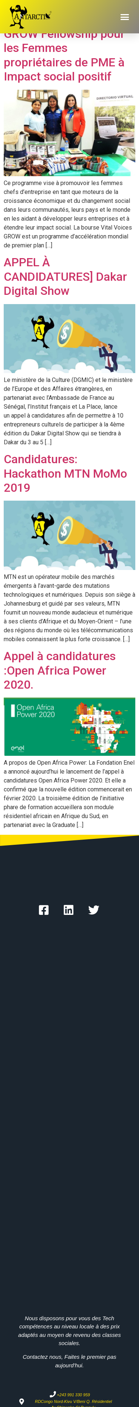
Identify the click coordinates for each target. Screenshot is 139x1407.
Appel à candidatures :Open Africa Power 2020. (60, 670)
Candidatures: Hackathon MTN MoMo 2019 (65, 473)
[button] (125, 17)
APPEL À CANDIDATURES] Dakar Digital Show (65, 276)
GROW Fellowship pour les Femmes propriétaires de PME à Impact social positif (64, 55)
